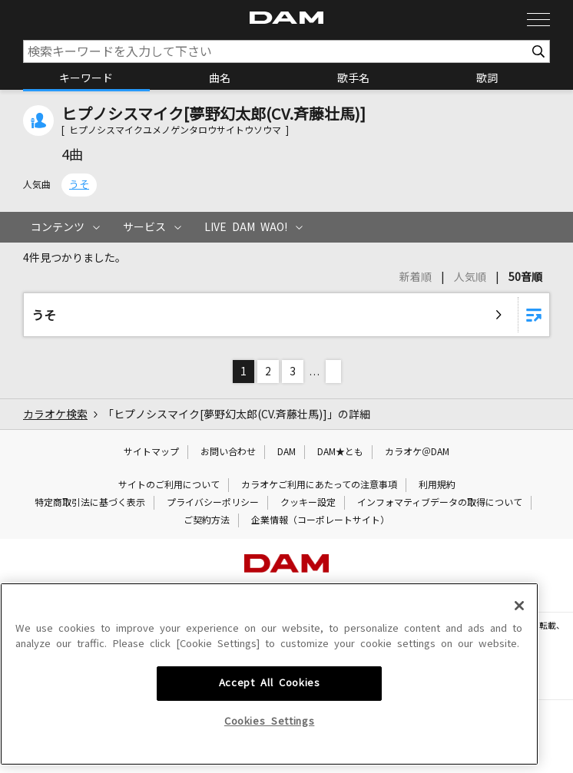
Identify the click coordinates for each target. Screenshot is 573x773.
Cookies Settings (269, 750)
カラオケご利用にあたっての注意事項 (319, 485)
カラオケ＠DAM (417, 452)
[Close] (519, 634)
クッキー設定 (308, 502)
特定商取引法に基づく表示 (90, 502)
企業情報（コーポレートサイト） (320, 520)
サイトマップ (151, 452)
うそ (79, 185)
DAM (286, 452)
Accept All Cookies (269, 711)
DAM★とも (340, 452)
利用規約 (437, 485)
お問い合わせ (228, 452)
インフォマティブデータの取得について (439, 502)
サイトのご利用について (169, 485)
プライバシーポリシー (213, 502)
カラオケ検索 (55, 414)
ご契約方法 (207, 520)
